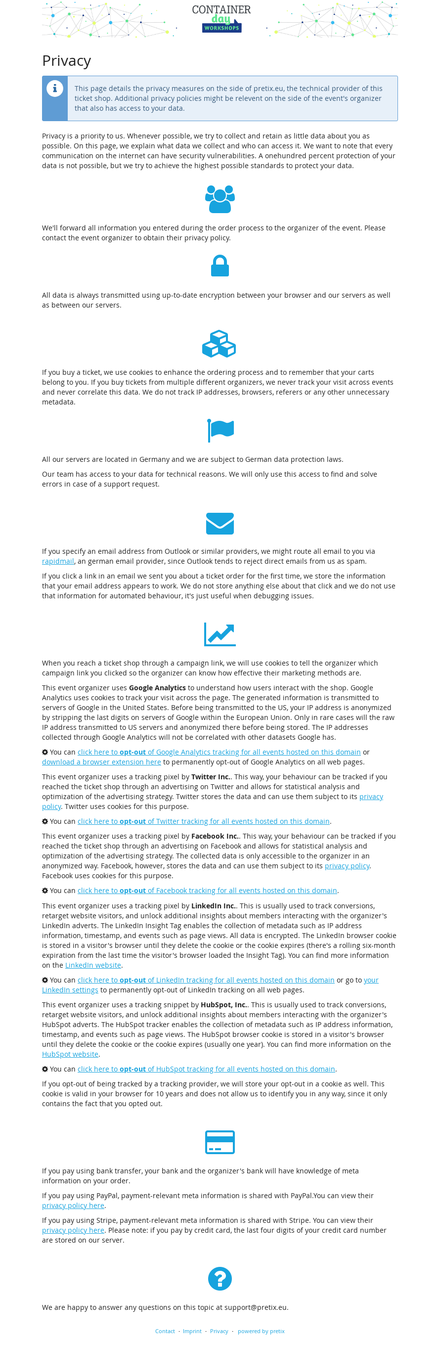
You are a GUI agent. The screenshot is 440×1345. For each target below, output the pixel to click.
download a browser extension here (101, 761)
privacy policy (347, 865)
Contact (165, 1331)
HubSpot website (70, 1054)
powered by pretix (261, 1331)
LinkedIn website (93, 965)
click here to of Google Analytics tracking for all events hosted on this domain (219, 752)
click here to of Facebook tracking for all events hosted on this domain (207, 890)
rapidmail (58, 561)
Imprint (192, 1331)
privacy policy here (73, 1205)
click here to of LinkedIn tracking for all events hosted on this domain (206, 980)
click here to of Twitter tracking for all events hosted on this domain (204, 821)
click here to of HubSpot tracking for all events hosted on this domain (206, 1069)
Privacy (219, 1331)
